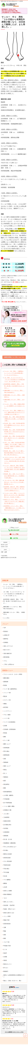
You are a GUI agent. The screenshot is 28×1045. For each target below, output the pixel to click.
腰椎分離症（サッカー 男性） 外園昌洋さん (14, 613)
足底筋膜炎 (6, 832)
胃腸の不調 (6, 920)
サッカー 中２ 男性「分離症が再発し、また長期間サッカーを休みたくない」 (14, 406)
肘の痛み (5, 850)
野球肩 (5, 733)
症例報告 (5, 642)
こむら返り (6, 813)
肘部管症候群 (7, 857)
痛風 (4, 938)
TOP (4, 627)
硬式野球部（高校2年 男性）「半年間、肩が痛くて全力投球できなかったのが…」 (14, 385)
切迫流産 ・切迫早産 (8, 905)
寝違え (5, 769)
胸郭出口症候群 (7, 854)
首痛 (4, 758)
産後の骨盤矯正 (7, 894)
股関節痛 (5, 681)
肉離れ (5, 703)
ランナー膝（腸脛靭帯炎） (10, 689)
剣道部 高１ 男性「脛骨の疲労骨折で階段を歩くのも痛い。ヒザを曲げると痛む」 (14, 418)
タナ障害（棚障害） (8, 795)
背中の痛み (6, 751)
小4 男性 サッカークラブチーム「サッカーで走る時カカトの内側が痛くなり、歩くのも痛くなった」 (14, 379)
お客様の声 (6, 635)
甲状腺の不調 (7, 945)
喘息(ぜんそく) (7, 964)
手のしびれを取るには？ (10, 846)
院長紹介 (5, 631)
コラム (5, 660)
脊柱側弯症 (6, 784)
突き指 (5, 876)
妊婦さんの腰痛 (7, 890)
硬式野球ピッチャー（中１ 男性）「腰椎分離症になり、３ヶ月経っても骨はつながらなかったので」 (14, 507)
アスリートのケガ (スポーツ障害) (12, 674)
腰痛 (4, 736)
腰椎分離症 (6, 678)
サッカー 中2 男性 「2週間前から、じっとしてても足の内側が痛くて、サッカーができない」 (14, 373)
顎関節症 (5, 777)
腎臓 (4, 931)
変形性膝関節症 (7, 791)
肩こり (5, 773)
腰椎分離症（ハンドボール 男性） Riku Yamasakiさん (13, 607)
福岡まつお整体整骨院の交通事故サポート (14, 976)
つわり (5, 898)
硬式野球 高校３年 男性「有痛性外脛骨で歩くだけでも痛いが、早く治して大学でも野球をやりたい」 (14, 488)
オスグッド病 (7, 700)
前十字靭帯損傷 (7, 802)
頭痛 (4, 934)
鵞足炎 (5, 696)
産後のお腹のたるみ (8, 912)
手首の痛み (6, 868)
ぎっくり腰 (6, 740)
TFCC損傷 (6, 872)
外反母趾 (5, 828)
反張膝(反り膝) (7, 810)
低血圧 (5, 953)
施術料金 (5, 638)
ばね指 (5, 887)
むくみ (5, 949)
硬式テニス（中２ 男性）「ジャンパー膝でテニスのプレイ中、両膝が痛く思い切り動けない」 (14, 501)
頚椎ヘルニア (7, 766)
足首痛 (5, 725)
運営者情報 (6, 657)
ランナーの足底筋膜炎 (9, 722)
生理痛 (5, 956)
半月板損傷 (6, 799)
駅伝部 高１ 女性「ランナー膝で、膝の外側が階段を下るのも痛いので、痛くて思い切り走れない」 (14, 452)
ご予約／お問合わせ (8, 664)
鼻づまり (5, 967)
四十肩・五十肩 (7, 839)
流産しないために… (8, 901)
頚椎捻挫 (5, 762)
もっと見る (6, 618)
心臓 (4, 927)
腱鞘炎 (5, 883)
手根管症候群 (7, 865)
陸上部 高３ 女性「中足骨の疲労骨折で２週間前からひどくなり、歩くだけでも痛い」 (14, 425)
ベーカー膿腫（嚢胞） (9, 806)
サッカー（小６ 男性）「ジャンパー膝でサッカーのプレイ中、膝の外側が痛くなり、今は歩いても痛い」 (14, 495)
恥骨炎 (5, 685)
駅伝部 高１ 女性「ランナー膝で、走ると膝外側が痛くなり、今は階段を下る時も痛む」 (14, 475)
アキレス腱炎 (7, 714)
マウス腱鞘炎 (7, 879)
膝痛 (4, 788)
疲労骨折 (5, 707)
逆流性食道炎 (7, 923)
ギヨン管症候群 (7, 861)
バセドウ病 (6, 942)
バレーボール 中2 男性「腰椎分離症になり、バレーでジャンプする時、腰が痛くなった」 (14, 482)
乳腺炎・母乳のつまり (9, 909)
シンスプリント (7, 711)
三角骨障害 (6, 817)
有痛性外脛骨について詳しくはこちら (14, 357)
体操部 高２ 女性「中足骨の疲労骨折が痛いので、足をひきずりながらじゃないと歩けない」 (14, 431)
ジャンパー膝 (7, 692)
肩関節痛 (5, 835)
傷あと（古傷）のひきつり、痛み (12, 980)
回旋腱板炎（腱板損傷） (10, 843)
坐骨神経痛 (6, 747)
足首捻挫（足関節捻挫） (10, 729)
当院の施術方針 (7, 653)
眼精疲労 (5, 971)
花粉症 (5, 960)
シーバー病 (6, 718)
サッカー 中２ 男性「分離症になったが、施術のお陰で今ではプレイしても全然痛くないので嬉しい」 (14, 412)
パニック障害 (7, 916)
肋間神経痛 (6, 755)
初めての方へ (7, 649)
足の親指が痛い (7, 824)
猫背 (4, 780)
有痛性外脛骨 (7, 821)
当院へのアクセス (8, 646)
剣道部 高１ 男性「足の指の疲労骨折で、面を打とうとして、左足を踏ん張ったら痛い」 (14, 438)
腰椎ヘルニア (7, 744)
